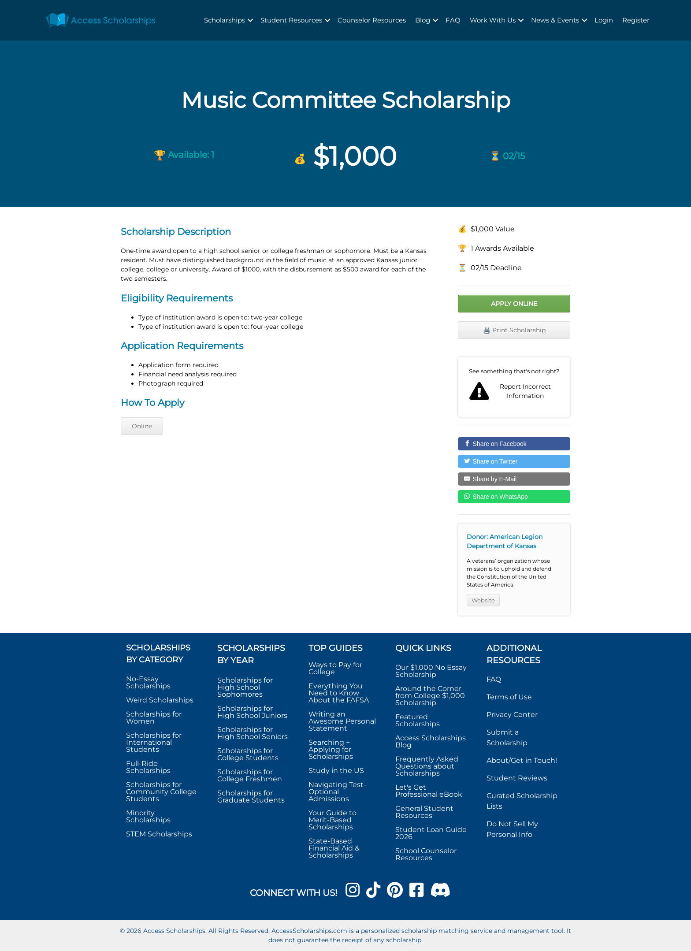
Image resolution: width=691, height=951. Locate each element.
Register (636, 20)
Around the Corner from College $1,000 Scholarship (430, 695)
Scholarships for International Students (154, 742)
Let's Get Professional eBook (428, 791)
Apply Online (514, 304)
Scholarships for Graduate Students (251, 796)
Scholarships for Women (154, 717)
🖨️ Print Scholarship (514, 330)
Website (483, 600)
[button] (250, 20)
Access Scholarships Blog (430, 741)
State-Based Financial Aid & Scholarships (334, 848)
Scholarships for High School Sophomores (245, 687)
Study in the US (336, 770)
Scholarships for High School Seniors (252, 733)
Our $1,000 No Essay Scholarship (431, 671)
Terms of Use (509, 697)
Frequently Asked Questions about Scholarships (426, 766)
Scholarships (224, 20)
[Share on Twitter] (514, 461)
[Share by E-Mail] (514, 479)
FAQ (453, 20)
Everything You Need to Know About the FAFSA (338, 693)
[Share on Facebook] (514, 443)
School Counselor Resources (426, 854)
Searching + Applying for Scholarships (330, 749)
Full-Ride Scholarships (148, 767)
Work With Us (493, 20)
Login (603, 20)
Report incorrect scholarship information (514, 387)
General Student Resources (424, 812)
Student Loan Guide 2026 (431, 833)
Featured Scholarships (418, 720)
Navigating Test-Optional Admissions (337, 791)
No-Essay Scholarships (148, 682)
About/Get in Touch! (522, 760)
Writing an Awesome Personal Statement (342, 721)
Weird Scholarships (159, 700)
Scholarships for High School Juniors (252, 712)
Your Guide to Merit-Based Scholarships (332, 820)
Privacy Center (512, 714)
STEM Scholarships (159, 834)
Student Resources (291, 20)
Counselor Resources (372, 20)
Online (142, 426)
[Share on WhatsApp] (514, 496)
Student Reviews (517, 778)
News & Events (555, 20)
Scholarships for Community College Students (161, 791)
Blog (422, 20)
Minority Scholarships (148, 816)
